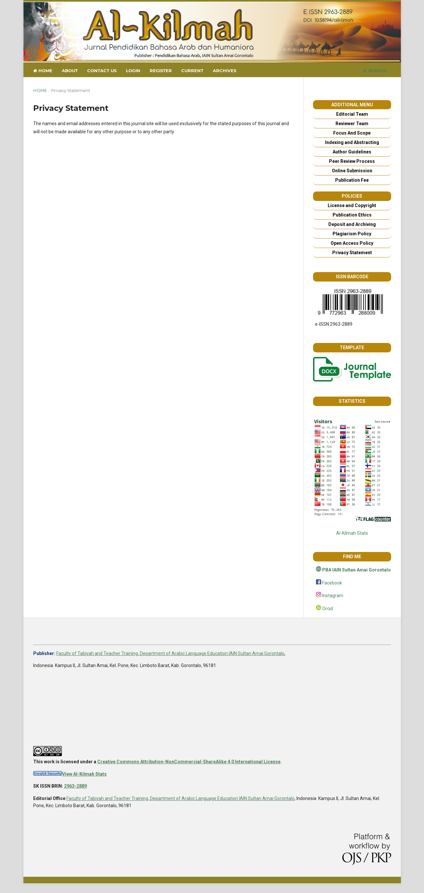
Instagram (332, 595)
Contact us (101, 70)
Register (161, 70)
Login (133, 70)
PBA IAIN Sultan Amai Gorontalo (356, 569)
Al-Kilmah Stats (352, 533)
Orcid (327, 608)
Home (42, 70)
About (70, 70)
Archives (224, 70)
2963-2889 (75, 786)
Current (192, 70)
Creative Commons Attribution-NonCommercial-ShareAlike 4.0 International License (188, 761)
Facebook (332, 582)
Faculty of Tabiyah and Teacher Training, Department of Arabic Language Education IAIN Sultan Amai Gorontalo (170, 653)
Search (375, 70)
